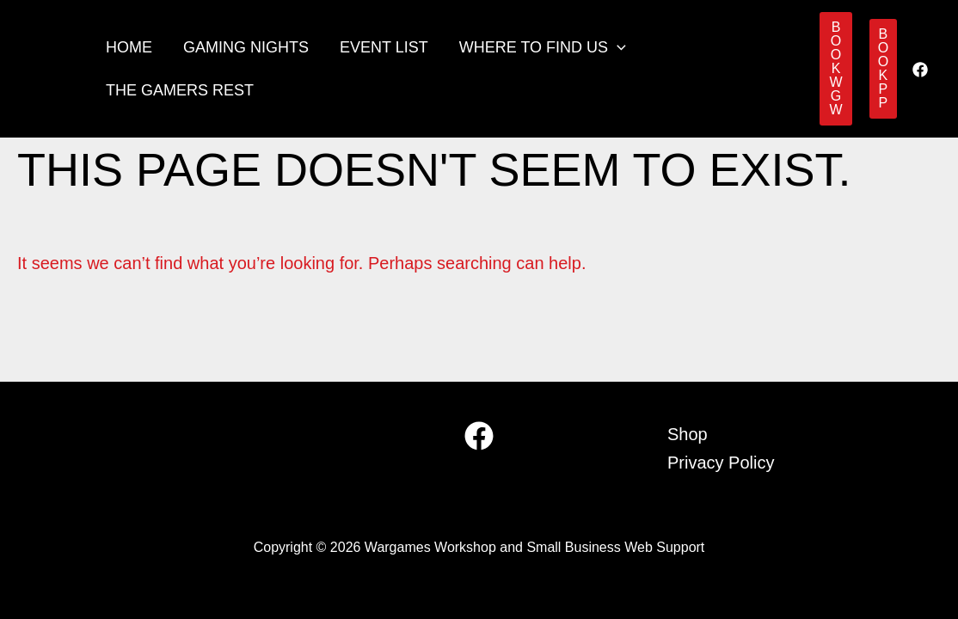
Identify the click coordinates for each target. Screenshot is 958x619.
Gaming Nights (246, 47)
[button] (617, 47)
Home (129, 47)
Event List (384, 47)
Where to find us (542, 47)
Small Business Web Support (615, 547)
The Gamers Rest (180, 90)
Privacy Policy (720, 462)
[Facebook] (920, 69)
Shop (687, 434)
